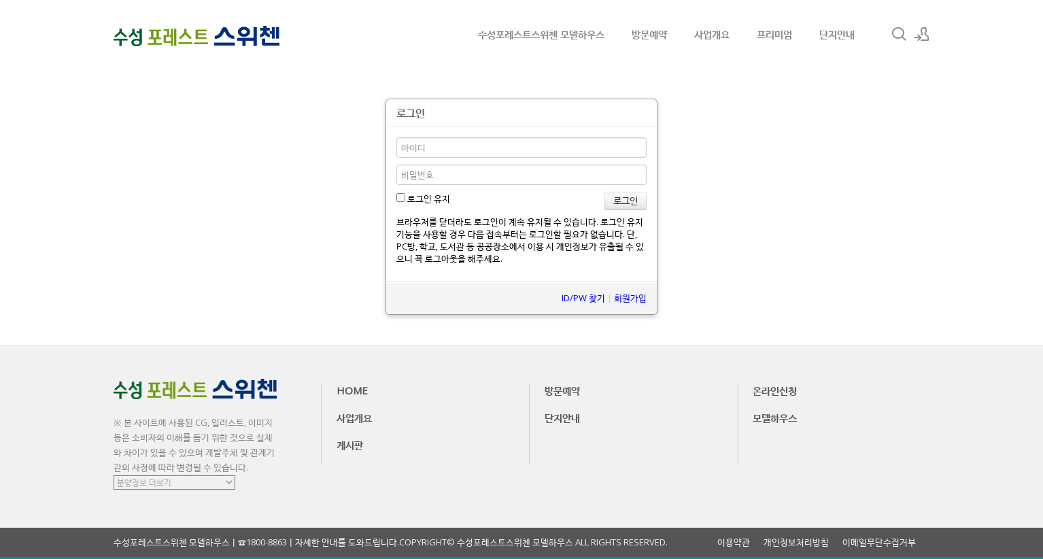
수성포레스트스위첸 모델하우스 (541, 34)
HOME (352, 390)
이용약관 (733, 542)
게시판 (350, 445)
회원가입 (630, 298)
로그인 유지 (423, 198)
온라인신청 (775, 390)
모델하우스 (775, 417)
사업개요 (712, 34)
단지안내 (837, 34)
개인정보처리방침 (796, 542)
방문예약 (649, 34)
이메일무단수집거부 (879, 542)
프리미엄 (774, 34)
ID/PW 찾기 (583, 298)
